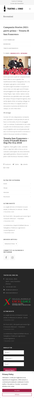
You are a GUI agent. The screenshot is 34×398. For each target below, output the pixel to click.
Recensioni (6, 44)
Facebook (7, 164)
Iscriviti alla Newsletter (17, 3)
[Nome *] (13, 352)
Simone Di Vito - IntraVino (18, 53)
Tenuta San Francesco (10, 48)
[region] (17, 384)
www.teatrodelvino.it (12, 293)
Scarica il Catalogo (17, 1)
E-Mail (6, 168)
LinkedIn (24, 164)
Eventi (5, 184)
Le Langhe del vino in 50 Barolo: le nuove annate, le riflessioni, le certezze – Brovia (15, 208)
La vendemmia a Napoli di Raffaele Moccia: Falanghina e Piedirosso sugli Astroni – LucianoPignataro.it (16, 227)
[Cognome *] (13, 358)
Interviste (6, 192)
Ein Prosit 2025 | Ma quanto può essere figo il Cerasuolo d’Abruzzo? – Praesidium (17, 217)
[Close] (32, 372)
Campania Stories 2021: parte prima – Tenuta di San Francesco (16, 31)
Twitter (16, 164)
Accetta (17, 390)
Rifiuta (17, 394)
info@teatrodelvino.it (12, 290)
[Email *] (13, 364)
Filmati (5, 188)
